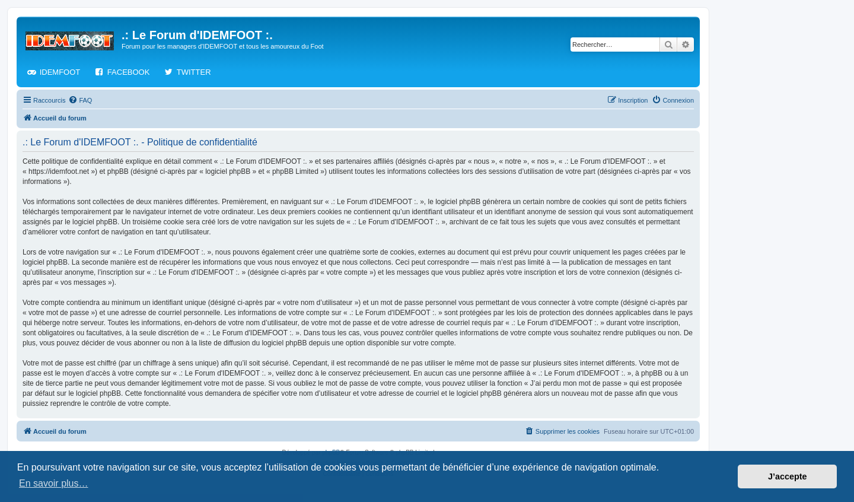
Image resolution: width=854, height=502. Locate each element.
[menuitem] (80, 100)
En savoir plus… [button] (53, 483)
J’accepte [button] (787, 476)
